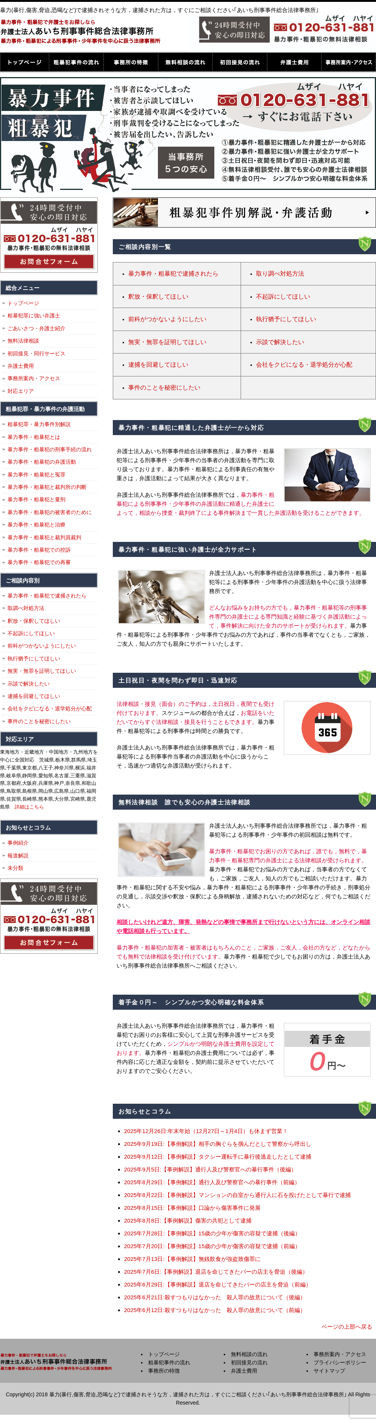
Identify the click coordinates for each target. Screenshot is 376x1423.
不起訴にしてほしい (283, 296)
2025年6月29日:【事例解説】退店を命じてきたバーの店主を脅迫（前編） (217, 1284)
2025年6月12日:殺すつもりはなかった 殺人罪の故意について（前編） (215, 1310)
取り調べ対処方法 (280, 273)
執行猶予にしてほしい (286, 319)
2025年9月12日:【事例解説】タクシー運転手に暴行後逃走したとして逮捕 (217, 1156)
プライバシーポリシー (340, 1362)
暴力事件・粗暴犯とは (34, 437)
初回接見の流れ (239, 62)
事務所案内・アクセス (348, 62)
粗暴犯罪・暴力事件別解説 (39, 424)
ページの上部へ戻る (346, 1326)
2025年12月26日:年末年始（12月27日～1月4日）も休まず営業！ (206, 1131)
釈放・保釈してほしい (158, 296)
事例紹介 (18, 843)
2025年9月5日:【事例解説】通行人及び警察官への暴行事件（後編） (210, 1169)
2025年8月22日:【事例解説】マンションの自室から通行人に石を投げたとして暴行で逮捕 (237, 1195)
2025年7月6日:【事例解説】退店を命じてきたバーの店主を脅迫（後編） (216, 1271)
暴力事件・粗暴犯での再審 (39, 562)
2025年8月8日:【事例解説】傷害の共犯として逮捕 (188, 1220)
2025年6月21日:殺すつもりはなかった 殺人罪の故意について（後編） (215, 1297)
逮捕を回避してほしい (158, 364)
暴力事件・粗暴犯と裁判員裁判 (44, 537)
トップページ (24, 62)
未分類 (15, 868)
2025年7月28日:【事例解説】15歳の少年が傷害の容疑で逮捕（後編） (212, 1233)
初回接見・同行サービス (36, 353)
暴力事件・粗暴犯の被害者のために (50, 512)
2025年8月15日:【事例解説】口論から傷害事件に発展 (192, 1208)
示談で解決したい (280, 342)
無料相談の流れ (185, 62)
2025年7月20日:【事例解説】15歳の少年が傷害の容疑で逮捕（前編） (212, 1246)
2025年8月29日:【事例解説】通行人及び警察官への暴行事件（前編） (212, 1182)
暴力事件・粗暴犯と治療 (36, 525)
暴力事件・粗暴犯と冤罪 (36, 475)
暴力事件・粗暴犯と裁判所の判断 (47, 487)
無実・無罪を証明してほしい (167, 342)
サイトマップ (329, 1371)
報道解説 (18, 856)
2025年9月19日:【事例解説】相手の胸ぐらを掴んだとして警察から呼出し (217, 1144)
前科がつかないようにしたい (167, 319)
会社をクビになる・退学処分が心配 (304, 364)
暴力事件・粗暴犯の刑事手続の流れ (50, 449)
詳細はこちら (29, 807)
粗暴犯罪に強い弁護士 (34, 316)
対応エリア (21, 391)
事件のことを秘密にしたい (164, 387)
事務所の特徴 (130, 62)
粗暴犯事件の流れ (76, 62)
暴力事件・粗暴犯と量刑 (36, 499)
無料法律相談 (23, 341)
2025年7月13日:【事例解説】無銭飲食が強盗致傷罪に (192, 1259)
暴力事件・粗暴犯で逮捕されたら (173, 273)
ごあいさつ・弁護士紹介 (36, 328)
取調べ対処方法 (26, 608)
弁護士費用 (294, 62)
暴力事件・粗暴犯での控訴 (39, 550)
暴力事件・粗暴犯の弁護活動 (42, 462)
